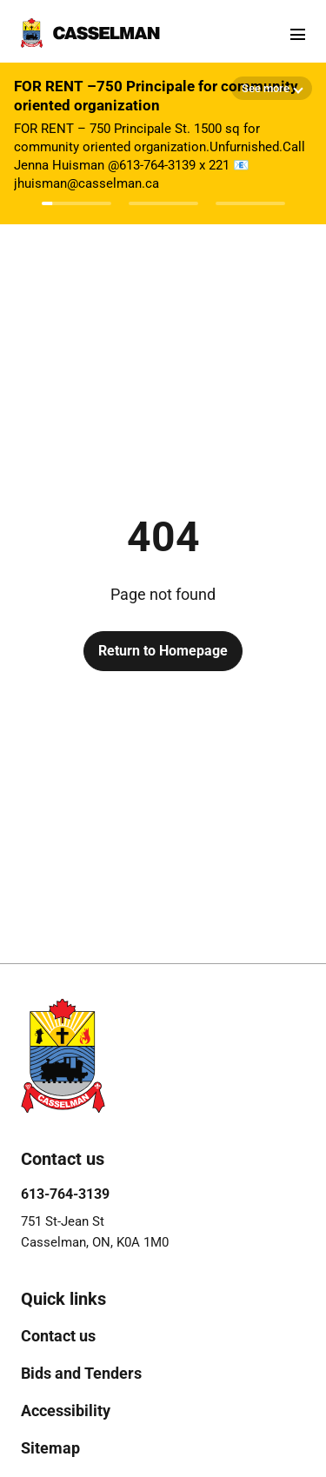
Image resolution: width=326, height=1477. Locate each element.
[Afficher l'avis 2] (163, 203)
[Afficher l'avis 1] (76, 203)
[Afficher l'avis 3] (250, 203)
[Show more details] (271, 88)
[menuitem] (58, 1335)
